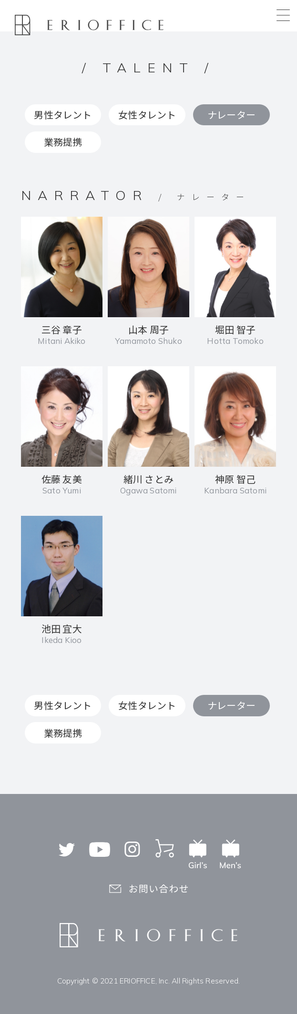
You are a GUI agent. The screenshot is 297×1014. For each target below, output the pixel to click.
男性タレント (63, 114)
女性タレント (147, 114)
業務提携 (63, 142)
